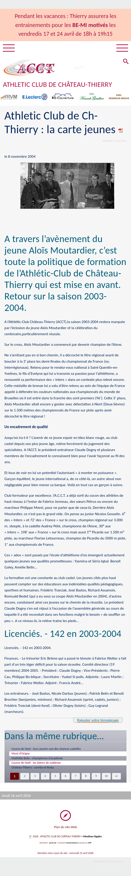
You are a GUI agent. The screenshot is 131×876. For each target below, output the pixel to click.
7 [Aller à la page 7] (75, 777)
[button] (125, 62)
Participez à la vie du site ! (108, 863)
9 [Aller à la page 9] (96, 777)
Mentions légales (92, 838)
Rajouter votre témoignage (98, 720)
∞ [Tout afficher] (116, 777)
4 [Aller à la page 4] (45, 777)
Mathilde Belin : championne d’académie (38, 759)
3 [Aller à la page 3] (35, 777)
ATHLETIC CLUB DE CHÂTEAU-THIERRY (58, 84)
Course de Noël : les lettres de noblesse (37, 763)
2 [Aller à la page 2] (25, 777)
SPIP (89, 844)
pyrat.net (52, 844)
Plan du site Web (66, 828)
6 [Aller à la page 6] (65, 777)
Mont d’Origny (21, 754)
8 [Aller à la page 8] (86, 777)
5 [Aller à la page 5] (55, 777)
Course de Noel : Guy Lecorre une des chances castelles (48, 749)
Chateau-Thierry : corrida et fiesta (34, 768)
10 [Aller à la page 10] (106, 777)
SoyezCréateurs (72, 844)
